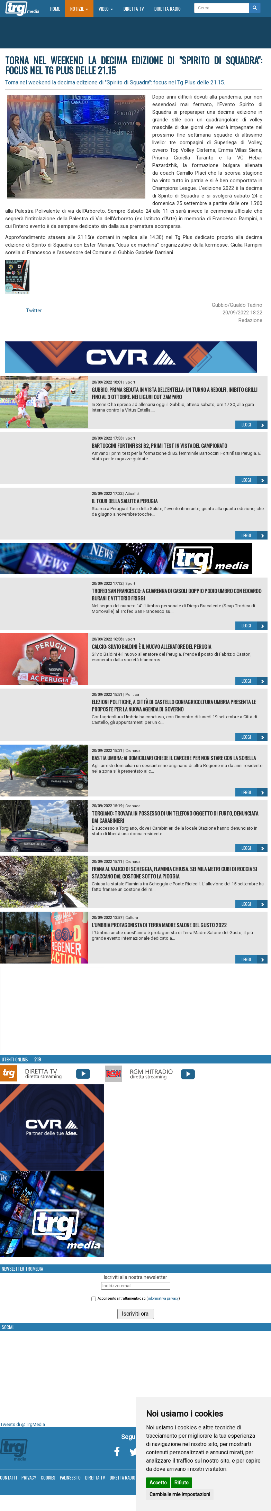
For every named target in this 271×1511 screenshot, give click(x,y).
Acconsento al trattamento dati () (139, 1298)
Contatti (8, 1477)
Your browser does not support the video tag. (52, 1010)
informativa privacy (163, 1298)
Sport (130, 382)
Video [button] (106, 8)
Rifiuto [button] (181, 1482)
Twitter (34, 310)
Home (57, 8)
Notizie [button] (79, 8)
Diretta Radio (167, 8)
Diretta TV (134, 8)
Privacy (28, 1477)
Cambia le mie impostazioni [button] (180, 1494)
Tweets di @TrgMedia (22, 1424)
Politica (132, 694)
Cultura (131, 917)
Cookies (48, 1477)
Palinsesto (70, 1477)
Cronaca (133, 750)
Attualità (132, 493)
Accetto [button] (158, 1482)
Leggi (255, 425)
